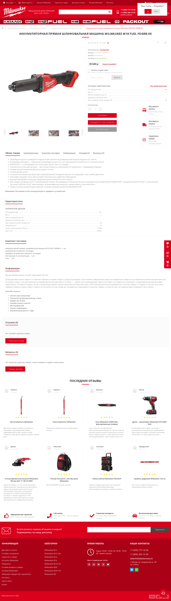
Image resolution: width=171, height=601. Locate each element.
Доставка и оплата (78, 3)
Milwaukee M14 (51, 557)
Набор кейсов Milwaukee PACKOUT (106, 479)
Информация (69, 153)
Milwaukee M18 (51, 560)
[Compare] (165, 42)
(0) (108, 43)
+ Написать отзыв (16, 341)
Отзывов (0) (84, 153)
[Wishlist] (158, 42)
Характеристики (31, 153)
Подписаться (159, 530)
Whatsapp (136, 570)
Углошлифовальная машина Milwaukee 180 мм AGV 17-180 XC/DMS (21, 480)
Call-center (58, 513)
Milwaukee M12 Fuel (53, 553)
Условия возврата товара (12, 567)
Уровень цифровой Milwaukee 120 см (149, 479)
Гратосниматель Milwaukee (21, 422)
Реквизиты (6, 564)
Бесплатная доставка (148, 513)
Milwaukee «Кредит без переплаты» (16, 574)
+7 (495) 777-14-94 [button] (139, 550)
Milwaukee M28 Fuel (53, 571)
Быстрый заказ (102, 129)
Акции (4, 584)
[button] (167, 263)
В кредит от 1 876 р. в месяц (102, 122)
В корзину (102, 115)
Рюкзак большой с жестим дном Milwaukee (64, 480)
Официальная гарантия (21, 514)
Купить (117, 77)
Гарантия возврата (104, 513)
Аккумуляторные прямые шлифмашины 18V (66, 28)
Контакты (110, 3)
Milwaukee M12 (51, 550)
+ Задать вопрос (15, 369)
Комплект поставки (51, 153)
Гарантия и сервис (61, 3)
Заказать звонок (126, 15)
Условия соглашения (10, 553)
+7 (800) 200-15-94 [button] (139, 554)
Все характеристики (158, 86)
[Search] (109, 12)
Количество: (93, 105)
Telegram (132, 570)
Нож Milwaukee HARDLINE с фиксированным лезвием (106, 423)
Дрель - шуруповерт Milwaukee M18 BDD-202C (149, 423)
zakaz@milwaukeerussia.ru (141, 558)
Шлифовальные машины (17, 28)
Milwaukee (104, 50)
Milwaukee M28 (51, 567)
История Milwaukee (95, 3)
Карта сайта (7, 581)
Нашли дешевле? (109, 64)
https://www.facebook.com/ (89, 564)
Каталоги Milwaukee (44, 3)
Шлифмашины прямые (38, 28)
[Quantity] (95, 109)
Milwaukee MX (50, 574)
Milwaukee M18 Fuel (53, 564)
